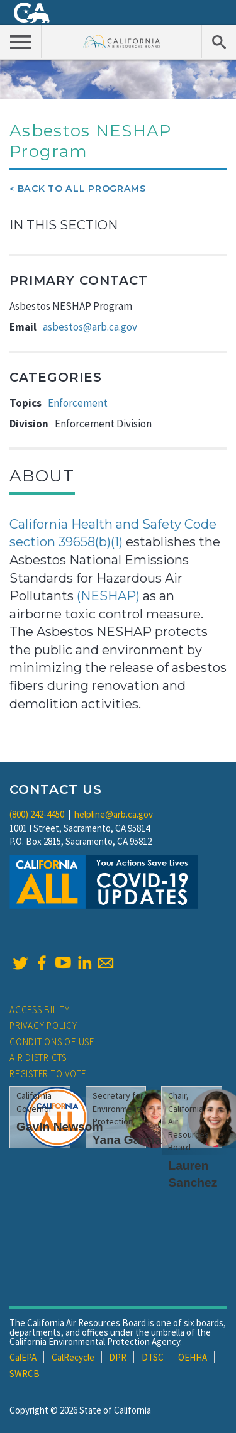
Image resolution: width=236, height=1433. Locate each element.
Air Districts (38, 1057)
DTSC (153, 1357)
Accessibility (39, 1010)
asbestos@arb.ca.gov (90, 327)
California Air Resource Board (121, 41)
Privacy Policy (43, 1025)
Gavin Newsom (59, 1126)
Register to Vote (47, 1074)
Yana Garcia (127, 1139)
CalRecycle (73, 1357)
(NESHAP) (108, 595)
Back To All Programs (82, 188)
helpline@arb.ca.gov (113, 814)
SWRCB (24, 1374)
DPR (117, 1357)
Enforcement (78, 403)
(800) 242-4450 (36, 814)
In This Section (63, 225)
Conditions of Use (51, 1042)
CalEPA (23, 1357)
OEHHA (192, 1357)
